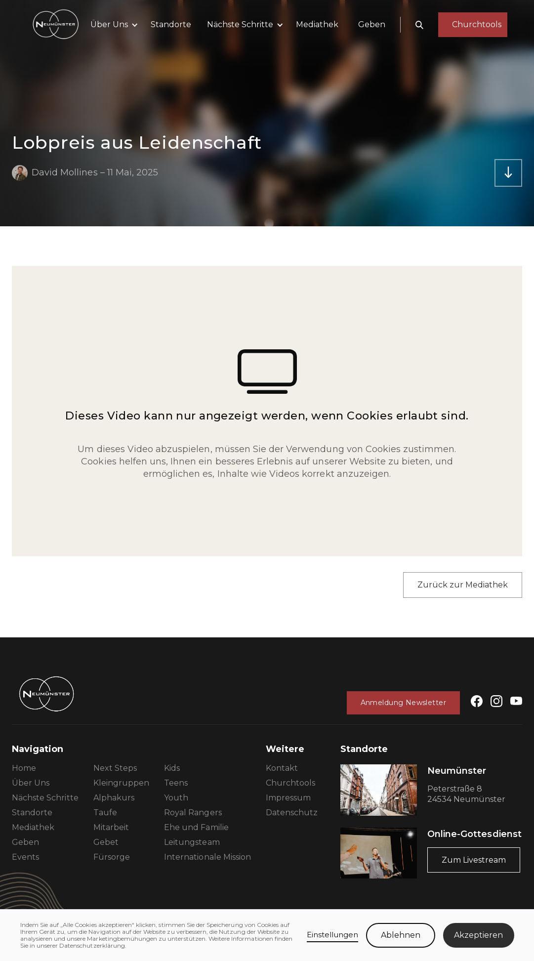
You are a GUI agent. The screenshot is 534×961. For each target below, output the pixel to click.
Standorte (171, 24)
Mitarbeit (111, 827)
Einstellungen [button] (333, 934)
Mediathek (317, 24)
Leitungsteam (191, 842)
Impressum (288, 797)
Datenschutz (292, 812)
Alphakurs (113, 797)
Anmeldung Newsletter (403, 702)
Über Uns (30, 783)
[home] (55, 25)
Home (24, 768)
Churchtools (290, 783)
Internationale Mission (207, 857)
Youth (176, 797)
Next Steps (115, 768)
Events (25, 857)
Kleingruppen (121, 783)
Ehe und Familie (196, 827)
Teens (176, 783)
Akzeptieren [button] (478, 935)
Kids (172, 768)
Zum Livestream (474, 860)
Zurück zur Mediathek (462, 584)
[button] (112, 24)
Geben (371, 24)
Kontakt (282, 768)
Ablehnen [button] (400, 935)
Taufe (105, 812)
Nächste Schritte (45, 797)
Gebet (106, 842)
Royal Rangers (193, 812)
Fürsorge (111, 857)
